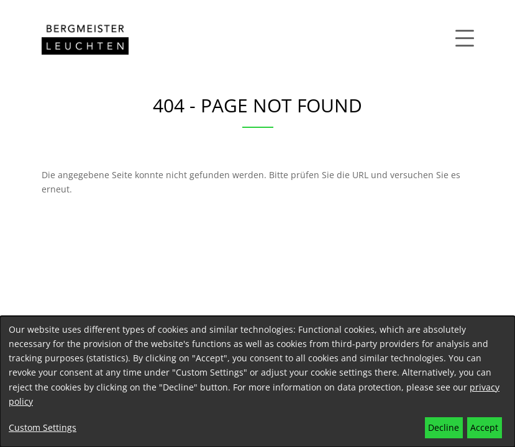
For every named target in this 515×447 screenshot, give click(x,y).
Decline (443, 427)
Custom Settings (42, 427)
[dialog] (257, 381)
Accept (484, 427)
